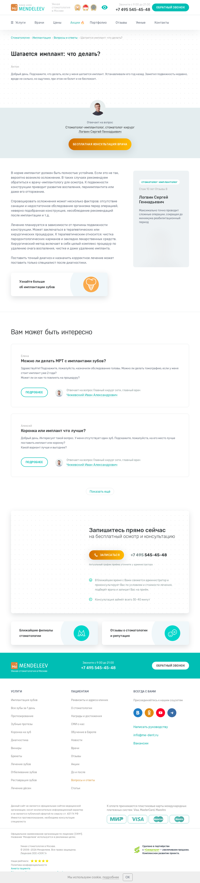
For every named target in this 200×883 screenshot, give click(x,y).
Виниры (16, 748)
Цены (57, 22)
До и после (78, 772)
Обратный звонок (170, 7)
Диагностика (19, 740)
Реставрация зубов (24, 780)
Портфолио (98, 22)
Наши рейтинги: (30, 860)
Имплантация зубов (24, 700)
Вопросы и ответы (66, 37)
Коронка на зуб (21, 732)
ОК (128, 877)
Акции (77, 22)
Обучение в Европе (83, 732)
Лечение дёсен (21, 788)
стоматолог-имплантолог (159, 182)
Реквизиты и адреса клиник (89, 700)
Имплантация (41, 37)
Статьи (75, 788)
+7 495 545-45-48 (133, 9)
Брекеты (16, 756)
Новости (76, 740)
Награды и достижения (86, 716)
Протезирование (22, 716)
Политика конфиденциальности (29, 865)
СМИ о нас (78, 724)
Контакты (161, 22)
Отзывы (121, 22)
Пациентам (80, 691)
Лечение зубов (21, 764)
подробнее (111, 877)
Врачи (39, 22)
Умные (141, 22)
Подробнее (34, 392)
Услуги (20, 22)
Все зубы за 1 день (23, 708)
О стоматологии (81, 708)
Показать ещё (100, 491)
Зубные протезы (22, 724)
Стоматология (20, 37)
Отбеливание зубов (24, 772)
